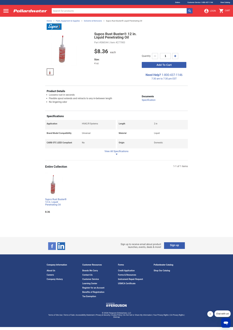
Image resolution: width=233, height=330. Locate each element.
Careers (50, 275)
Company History (55, 279)
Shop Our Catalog (162, 270)
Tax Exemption (89, 296)
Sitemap (116, 317)
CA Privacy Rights (177, 315)
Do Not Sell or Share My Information (137, 315)
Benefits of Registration (93, 292)
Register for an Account (93, 288)
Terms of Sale (69, 315)
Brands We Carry (90, 270)
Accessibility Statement (85, 315)
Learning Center (89, 283)
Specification (148, 100)
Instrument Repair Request (130, 279)
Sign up (174, 245)
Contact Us (87, 275)
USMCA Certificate (127, 283)
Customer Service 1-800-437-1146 (200, 2)
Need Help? (153, 75)
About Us (51, 270)
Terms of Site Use (55, 315)
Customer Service (90, 279)
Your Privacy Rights (161, 315)
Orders (177, 2)
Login (210, 10)
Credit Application (126, 270)
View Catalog (225, 2)
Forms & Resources (127, 275)
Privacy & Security (103, 315)
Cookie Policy (116, 315)
